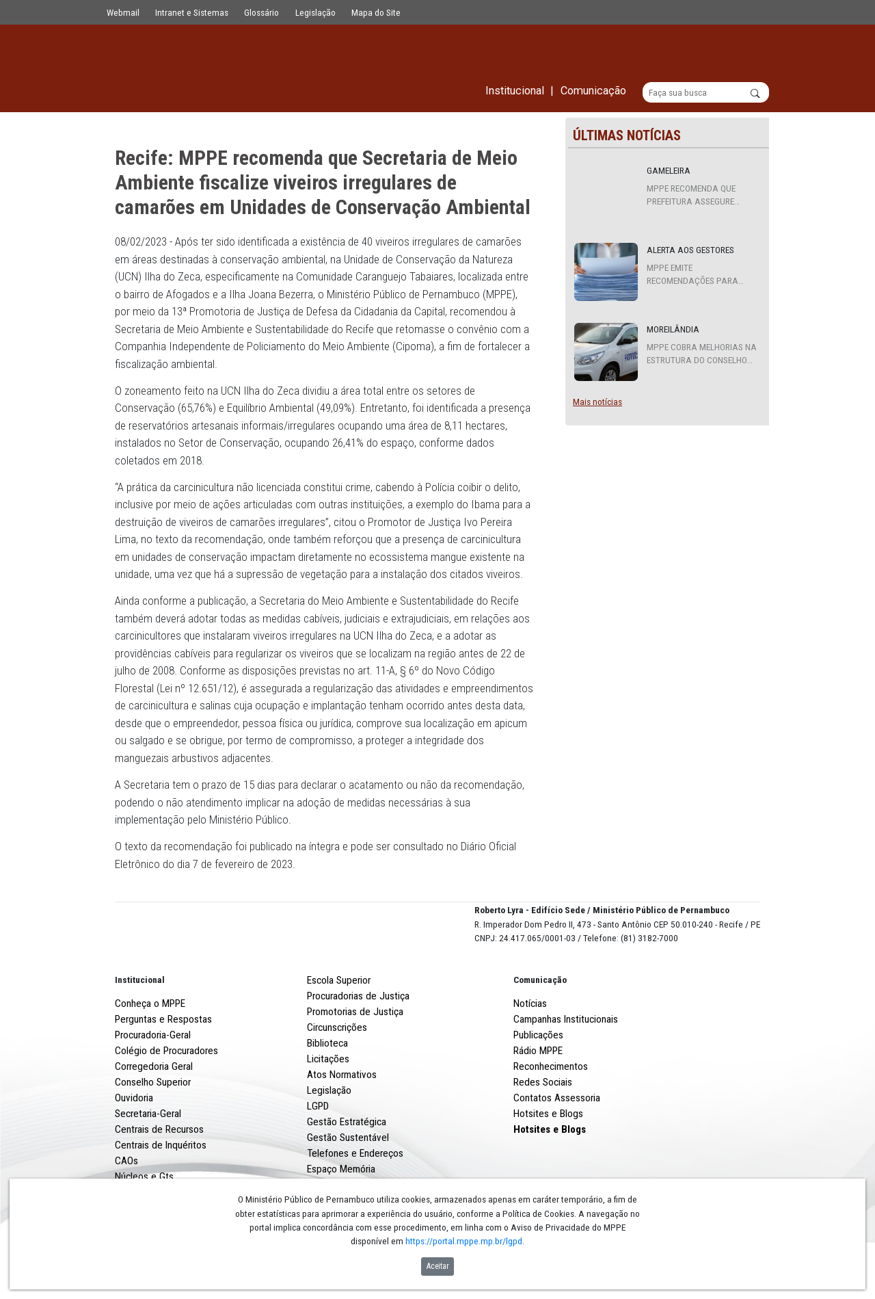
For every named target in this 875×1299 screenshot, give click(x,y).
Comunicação (540, 1030)
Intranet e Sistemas (191, 12)
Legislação (315, 12)
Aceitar (438, 1266)
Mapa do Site (376, 12)
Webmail (123, 12)
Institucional (140, 1030)
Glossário (261, 12)
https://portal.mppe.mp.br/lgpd (463, 1240)
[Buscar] (706, 93)
